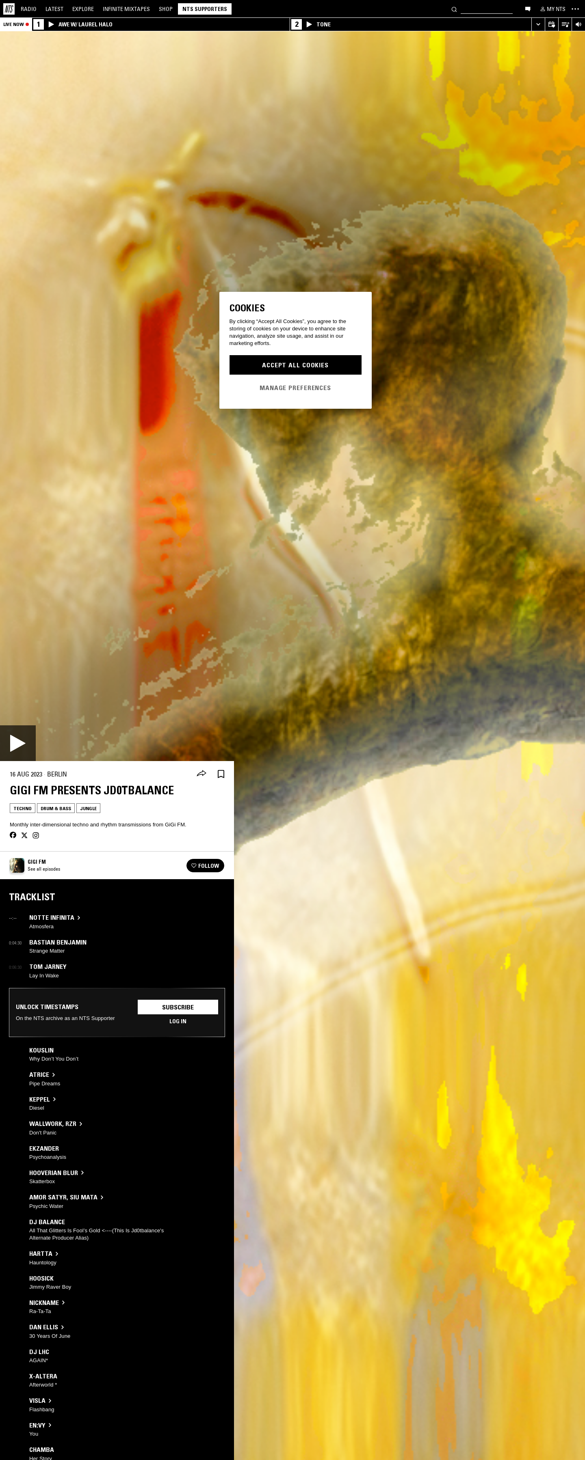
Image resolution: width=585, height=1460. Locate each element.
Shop (166, 9)
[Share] (201, 774)
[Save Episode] (221, 774)
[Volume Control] (578, 24)
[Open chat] (527, 8)
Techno (22, 808)
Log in (177, 1021)
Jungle (88, 808)
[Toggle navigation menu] (575, 9)
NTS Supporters (204, 9)
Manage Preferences (295, 388)
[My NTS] (552, 9)
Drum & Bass (56, 808)
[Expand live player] (538, 24)
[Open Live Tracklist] (565, 24)
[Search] (454, 9)
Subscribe (178, 1007)
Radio (29, 9)
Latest (54, 9)
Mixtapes (126, 9)
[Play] (18, 743)
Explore (83, 9)
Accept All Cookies (295, 365)
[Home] (9, 9)
